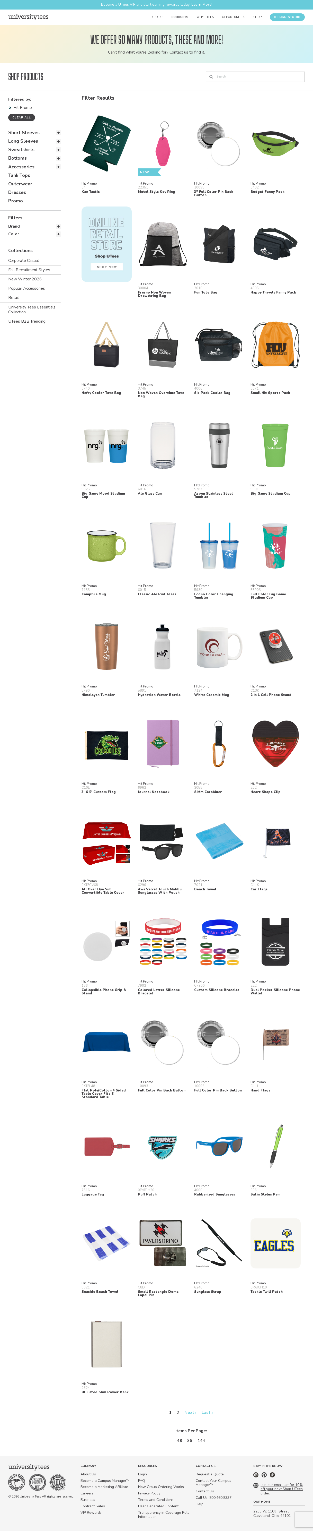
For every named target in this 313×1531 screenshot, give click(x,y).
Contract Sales (93, 1506)
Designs (156, 17)
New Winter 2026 (25, 279)
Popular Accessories (26, 288)
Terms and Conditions (156, 1499)
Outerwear (20, 184)
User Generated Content (158, 1506)
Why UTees (205, 17)
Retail (13, 297)
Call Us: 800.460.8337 (213, 1497)
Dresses (17, 192)
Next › (190, 1412)
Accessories (21, 167)
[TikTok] (272, 1476)
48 (179, 1440)
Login (142, 1474)
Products (180, 17)
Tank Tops (19, 175)
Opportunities (233, 17)
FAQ (141, 1480)
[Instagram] (256, 1476)
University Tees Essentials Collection (32, 309)
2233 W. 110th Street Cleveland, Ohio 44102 (272, 1513)
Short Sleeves (24, 133)
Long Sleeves (23, 141)
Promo (15, 201)
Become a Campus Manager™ (105, 1480)
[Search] (255, 77)
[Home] (28, 17)
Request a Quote (210, 1474)
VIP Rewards (91, 1512)
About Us (88, 1474)
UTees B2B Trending (27, 321)
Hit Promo (20, 107)
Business (88, 1499)
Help (199, 1504)
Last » (207, 1412)
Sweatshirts (21, 150)
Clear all (21, 117)
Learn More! (201, 4)
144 (201, 1440)
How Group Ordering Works (161, 1486)
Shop (257, 17)
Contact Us (205, 1491)
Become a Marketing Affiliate (104, 1486)
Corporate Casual (23, 260)
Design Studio (287, 17)
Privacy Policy (149, 1493)
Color (13, 234)
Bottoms (17, 158)
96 (189, 1440)
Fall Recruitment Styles (29, 270)
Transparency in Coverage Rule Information (164, 1514)
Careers (87, 1493)
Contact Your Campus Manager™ (213, 1482)
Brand (14, 226)
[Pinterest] (265, 1476)
